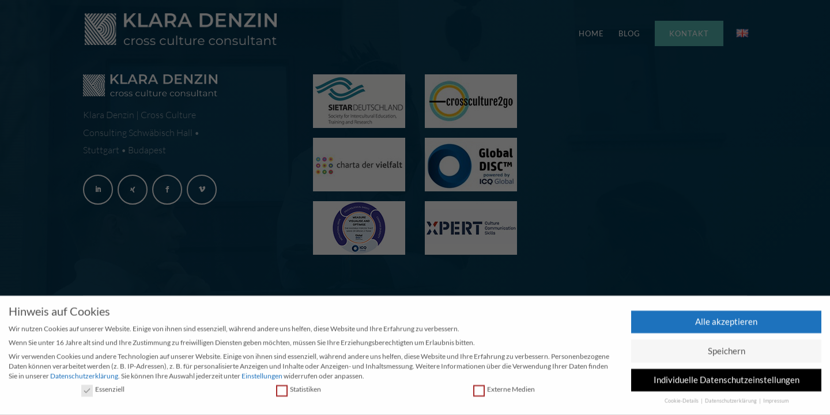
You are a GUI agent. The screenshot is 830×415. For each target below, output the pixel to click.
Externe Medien (504, 391)
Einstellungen (262, 377)
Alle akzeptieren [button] (726, 323)
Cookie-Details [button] (682, 402)
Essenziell (102, 391)
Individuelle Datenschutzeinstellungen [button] (726, 381)
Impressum (775, 402)
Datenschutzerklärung (84, 377)
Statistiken (298, 391)
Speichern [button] (726, 352)
